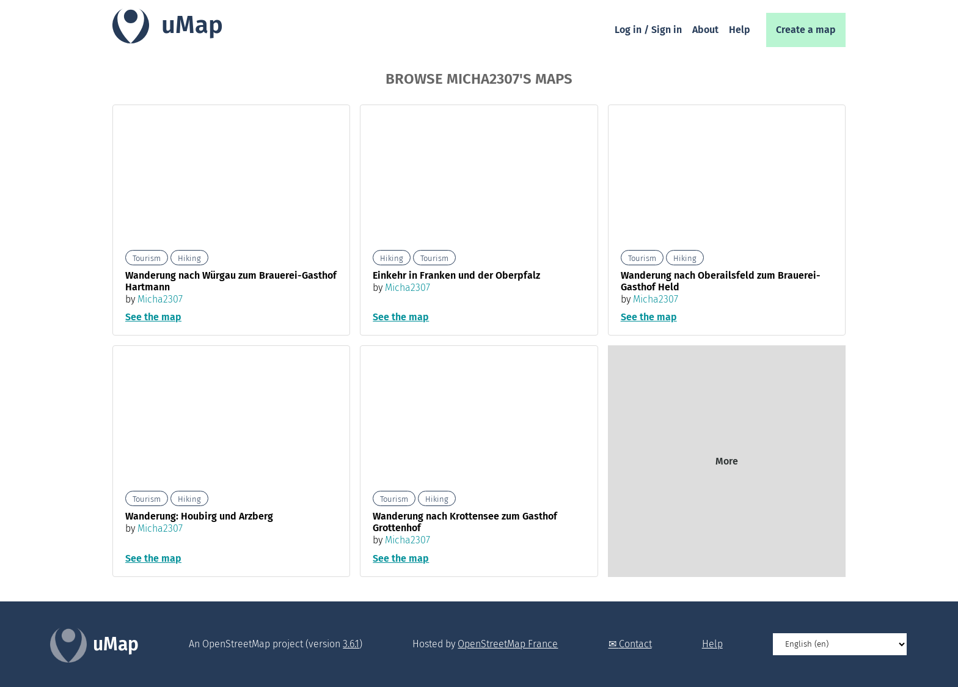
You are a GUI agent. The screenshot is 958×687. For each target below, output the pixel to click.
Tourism (147, 258)
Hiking (189, 258)
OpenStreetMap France (508, 644)
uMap (192, 25)
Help (739, 29)
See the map (153, 317)
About (705, 29)
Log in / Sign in (648, 29)
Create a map (806, 29)
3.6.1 (351, 644)
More (726, 461)
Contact (635, 644)
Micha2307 (160, 299)
